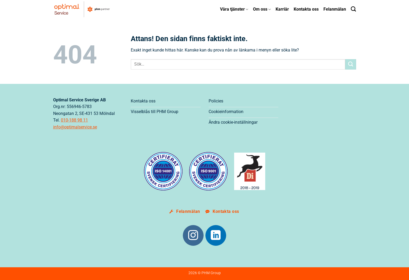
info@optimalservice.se (75, 127)
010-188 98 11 (74, 120)
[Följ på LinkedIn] (215, 235)
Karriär (282, 9)
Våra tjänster (234, 9)
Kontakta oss (306, 9)
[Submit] (350, 64)
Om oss (262, 9)
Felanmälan (334, 9)
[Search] (353, 8)
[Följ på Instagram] (193, 235)
